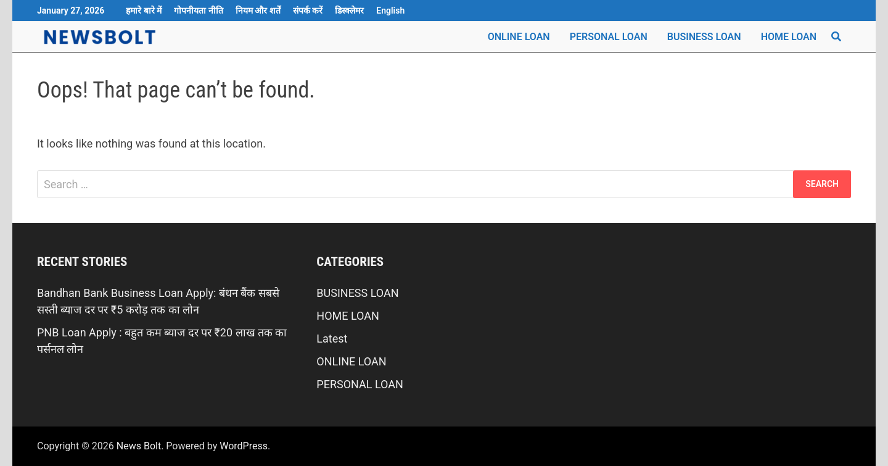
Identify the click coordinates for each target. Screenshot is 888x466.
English (390, 10)
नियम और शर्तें (258, 10)
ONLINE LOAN (519, 37)
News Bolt (139, 446)
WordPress (244, 446)
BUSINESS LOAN (704, 37)
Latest (331, 338)
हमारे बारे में (144, 10)
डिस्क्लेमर (349, 10)
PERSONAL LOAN (609, 37)
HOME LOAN (788, 37)
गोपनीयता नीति (198, 10)
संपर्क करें (308, 10)
